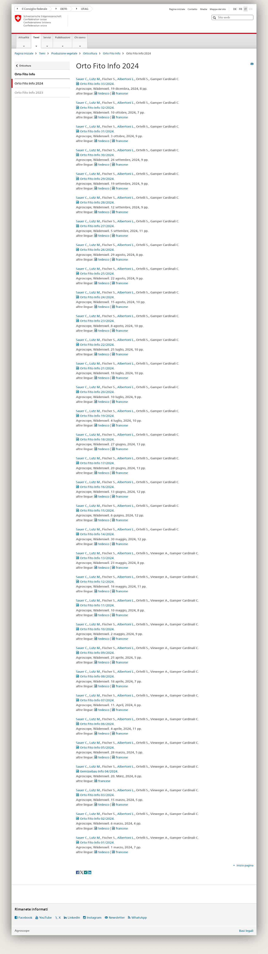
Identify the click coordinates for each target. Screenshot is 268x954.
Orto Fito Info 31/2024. (95, 131)
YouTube (45, 917)
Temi (37, 39)
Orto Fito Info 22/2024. (95, 345)
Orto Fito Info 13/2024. (95, 558)
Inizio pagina (244, 865)
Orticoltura (90, 53)
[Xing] (86, 872)
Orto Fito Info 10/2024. (95, 629)
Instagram (94, 917)
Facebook (25, 917)
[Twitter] (82, 872)
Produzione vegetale (64, 53)
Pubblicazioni (62, 37)
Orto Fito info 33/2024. (95, 84)
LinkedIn (74, 917)
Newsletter (117, 917)
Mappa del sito (218, 9)
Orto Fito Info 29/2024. (95, 179)
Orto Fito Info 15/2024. (95, 510)
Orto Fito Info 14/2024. (95, 534)
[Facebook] (78, 872)
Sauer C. (82, 79)
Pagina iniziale (177, 9)
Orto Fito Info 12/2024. (95, 582)
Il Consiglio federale (32, 8)
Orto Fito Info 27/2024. (95, 226)
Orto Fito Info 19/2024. (95, 416)
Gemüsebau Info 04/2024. (97, 771)
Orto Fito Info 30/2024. (95, 155)
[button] (215, 17)
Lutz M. (94, 79)
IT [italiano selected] (245, 9)
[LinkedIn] (89, 872)
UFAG (82, 8)
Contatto (192, 9)
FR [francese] (240, 9)
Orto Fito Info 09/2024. (95, 653)
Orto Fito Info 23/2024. (95, 321)
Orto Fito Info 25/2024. (95, 273)
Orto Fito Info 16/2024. (95, 487)
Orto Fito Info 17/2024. (95, 463)
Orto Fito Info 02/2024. (95, 819)
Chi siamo (79, 37)
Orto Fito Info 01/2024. (95, 842)
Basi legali (246, 931)
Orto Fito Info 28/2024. (95, 202)
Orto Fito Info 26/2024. (95, 250)
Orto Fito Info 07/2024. (95, 700)
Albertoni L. (125, 79)
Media (203, 9)
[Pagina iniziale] (74, 21)
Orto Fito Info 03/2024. (95, 795)
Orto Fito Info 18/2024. (95, 439)
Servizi (47, 37)
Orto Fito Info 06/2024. (95, 724)
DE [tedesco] (235, 9)
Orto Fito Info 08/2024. (95, 676)
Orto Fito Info (111, 53)
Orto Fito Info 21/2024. (95, 368)
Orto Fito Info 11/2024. (95, 605)
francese (120, 93)
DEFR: (62, 8)
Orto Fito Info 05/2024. (95, 747)
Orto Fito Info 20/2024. (95, 392)
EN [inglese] (251, 9)
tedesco (101, 93)
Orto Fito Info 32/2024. (95, 108)
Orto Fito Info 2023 (29, 93)
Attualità (23, 37)
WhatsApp (139, 917)
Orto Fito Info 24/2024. (95, 297)
